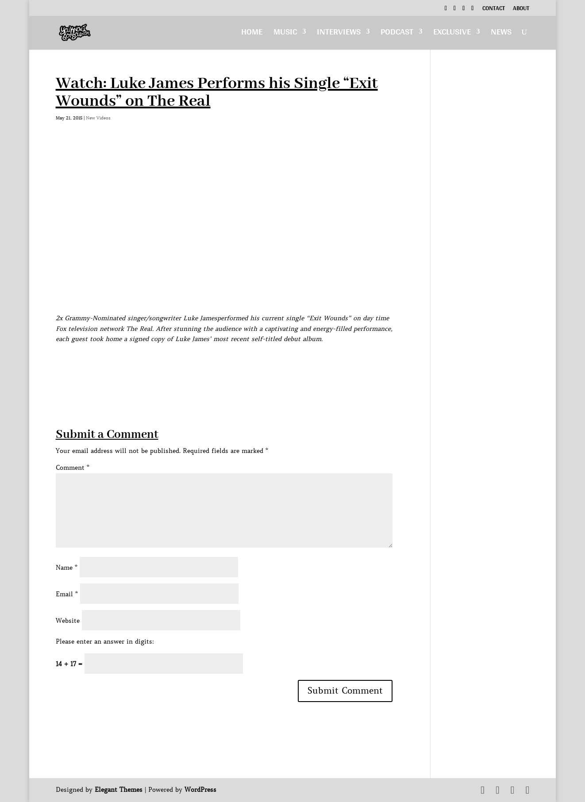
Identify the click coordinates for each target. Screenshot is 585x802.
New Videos (98, 118)
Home (251, 33)
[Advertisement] (217, 364)
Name (66, 568)
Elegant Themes (118, 790)
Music (285, 33)
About (521, 9)
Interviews (339, 33)
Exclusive (452, 33)
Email (67, 594)
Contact (493, 9)
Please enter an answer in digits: (105, 641)
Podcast (397, 33)
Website (68, 621)
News (501, 33)
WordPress (200, 790)
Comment (72, 468)
